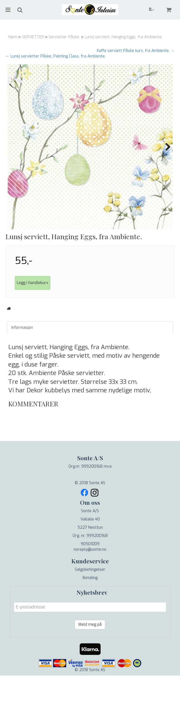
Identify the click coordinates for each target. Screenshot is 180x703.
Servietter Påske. (64, 37)
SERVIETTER (33, 37)
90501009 (90, 571)
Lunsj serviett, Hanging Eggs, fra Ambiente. (123, 37)
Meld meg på (90, 652)
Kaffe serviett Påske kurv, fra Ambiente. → (136, 50)
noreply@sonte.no (90, 577)
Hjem (12, 37)
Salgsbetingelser (90, 597)
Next (165, 146)
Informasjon (22, 355)
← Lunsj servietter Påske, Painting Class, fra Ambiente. (55, 56)
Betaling (90, 605)
